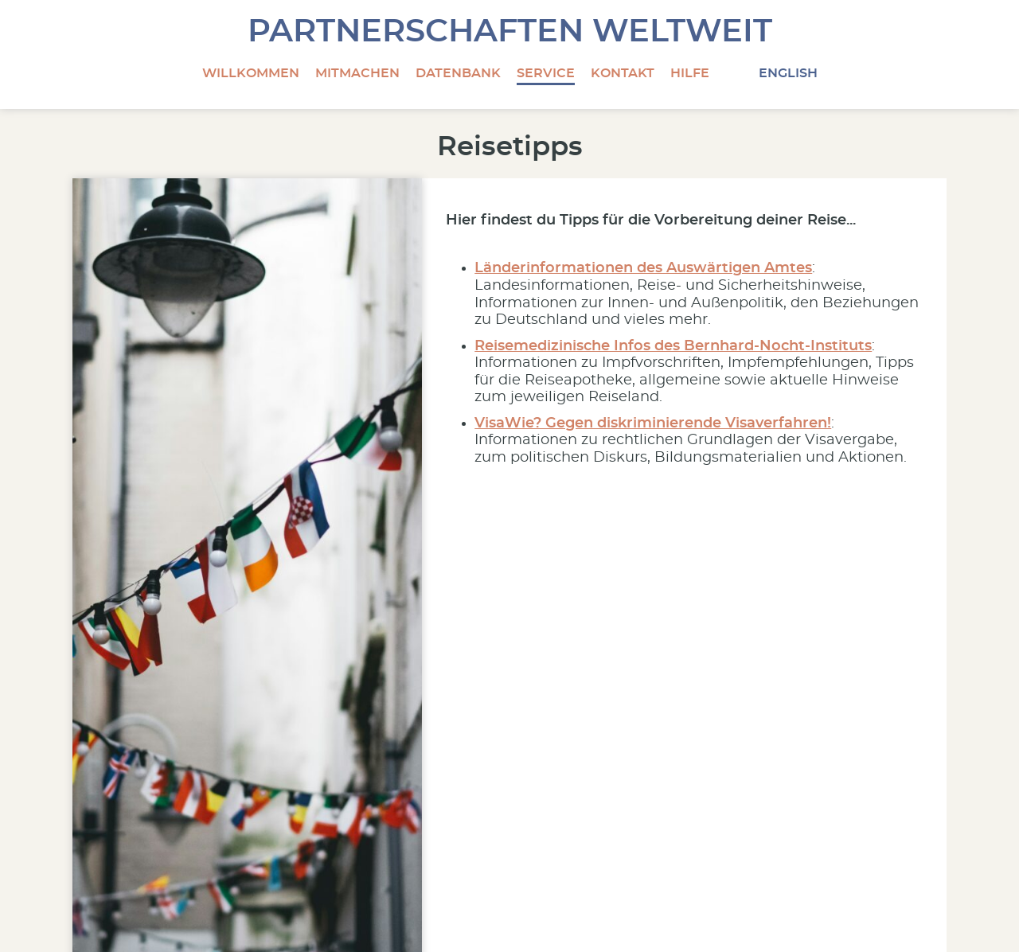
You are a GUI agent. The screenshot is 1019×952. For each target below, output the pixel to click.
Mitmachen (357, 73)
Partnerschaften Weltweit (510, 32)
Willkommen (250, 73)
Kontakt (622, 73)
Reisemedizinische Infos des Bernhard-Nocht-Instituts (673, 346)
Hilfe (689, 73)
